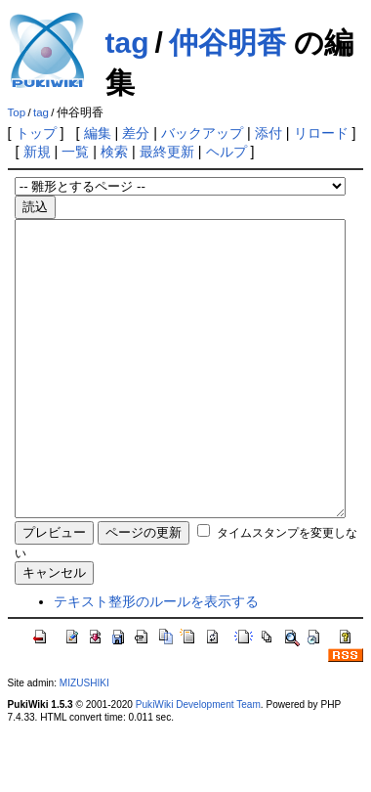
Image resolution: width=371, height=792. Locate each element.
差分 (135, 133)
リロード (321, 133)
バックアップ (202, 133)
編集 (97, 133)
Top (17, 112)
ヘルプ (226, 151)
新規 (37, 151)
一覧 (75, 151)
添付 (268, 133)
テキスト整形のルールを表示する (156, 660)
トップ (36, 133)
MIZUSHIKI (84, 741)
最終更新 (167, 151)
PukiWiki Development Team (198, 763)
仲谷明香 (227, 42)
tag (127, 42)
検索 (114, 151)
